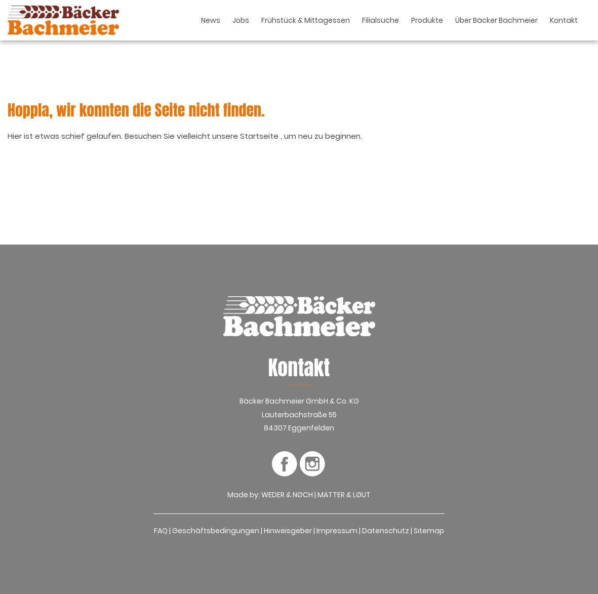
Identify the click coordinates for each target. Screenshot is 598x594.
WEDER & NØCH (287, 495)
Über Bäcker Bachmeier (496, 20)
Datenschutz (385, 531)
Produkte (427, 20)
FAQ (161, 531)
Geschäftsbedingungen (215, 531)
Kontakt (564, 20)
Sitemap (429, 531)
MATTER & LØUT (344, 495)
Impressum (336, 531)
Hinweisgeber (288, 531)
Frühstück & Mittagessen (305, 20)
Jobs (240, 20)
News (210, 20)
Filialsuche (380, 20)
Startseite (260, 136)
